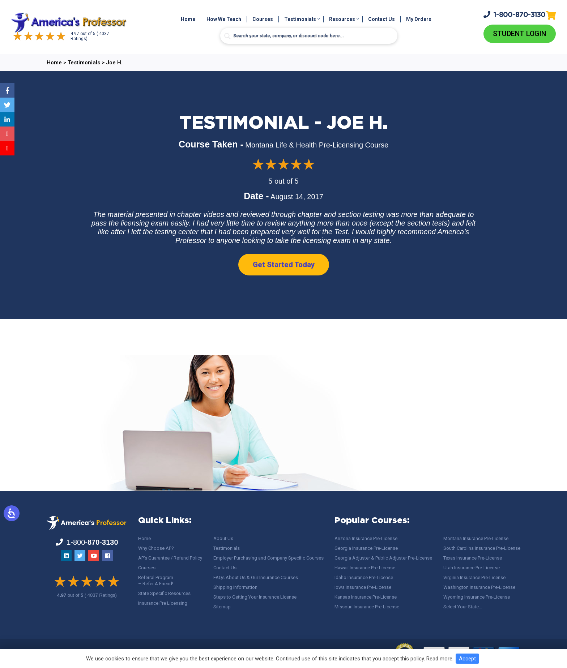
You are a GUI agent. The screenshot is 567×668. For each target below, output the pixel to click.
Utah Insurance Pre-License (471, 567)
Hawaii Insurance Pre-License (364, 567)
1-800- (514, 14)
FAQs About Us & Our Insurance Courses (255, 577)
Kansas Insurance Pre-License (365, 597)
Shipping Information (235, 587)
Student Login (519, 34)
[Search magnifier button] (227, 36)
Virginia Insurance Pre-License (474, 577)
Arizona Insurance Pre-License (365, 538)
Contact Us (381, 19)
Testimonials (300, 19)
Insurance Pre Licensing (162, 603)
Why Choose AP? (156, 548)
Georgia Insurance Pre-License (366, 548)
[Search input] (308, 36)
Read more (439, 658)
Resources (342, 19)
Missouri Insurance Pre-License (366, 606)
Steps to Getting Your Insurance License (255, 597)
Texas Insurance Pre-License (472, 558)
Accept (467, 658)
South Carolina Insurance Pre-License (481, 548)
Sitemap (222, 606)
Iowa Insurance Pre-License (362, 587)
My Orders (418, 19)
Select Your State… (462, 606)
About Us (223, 538)
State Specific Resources (164, 593)
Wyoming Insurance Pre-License (476, 597)
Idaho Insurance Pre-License (363, 577)
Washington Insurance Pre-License (479, 587)
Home (188, 19)
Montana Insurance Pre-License (475, 538)
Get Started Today (284, 265)
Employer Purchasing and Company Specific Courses (268, 558)
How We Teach (223, 19)
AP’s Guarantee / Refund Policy (170, 558)
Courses (262, 19)
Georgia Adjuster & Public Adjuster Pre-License (383, 558)
